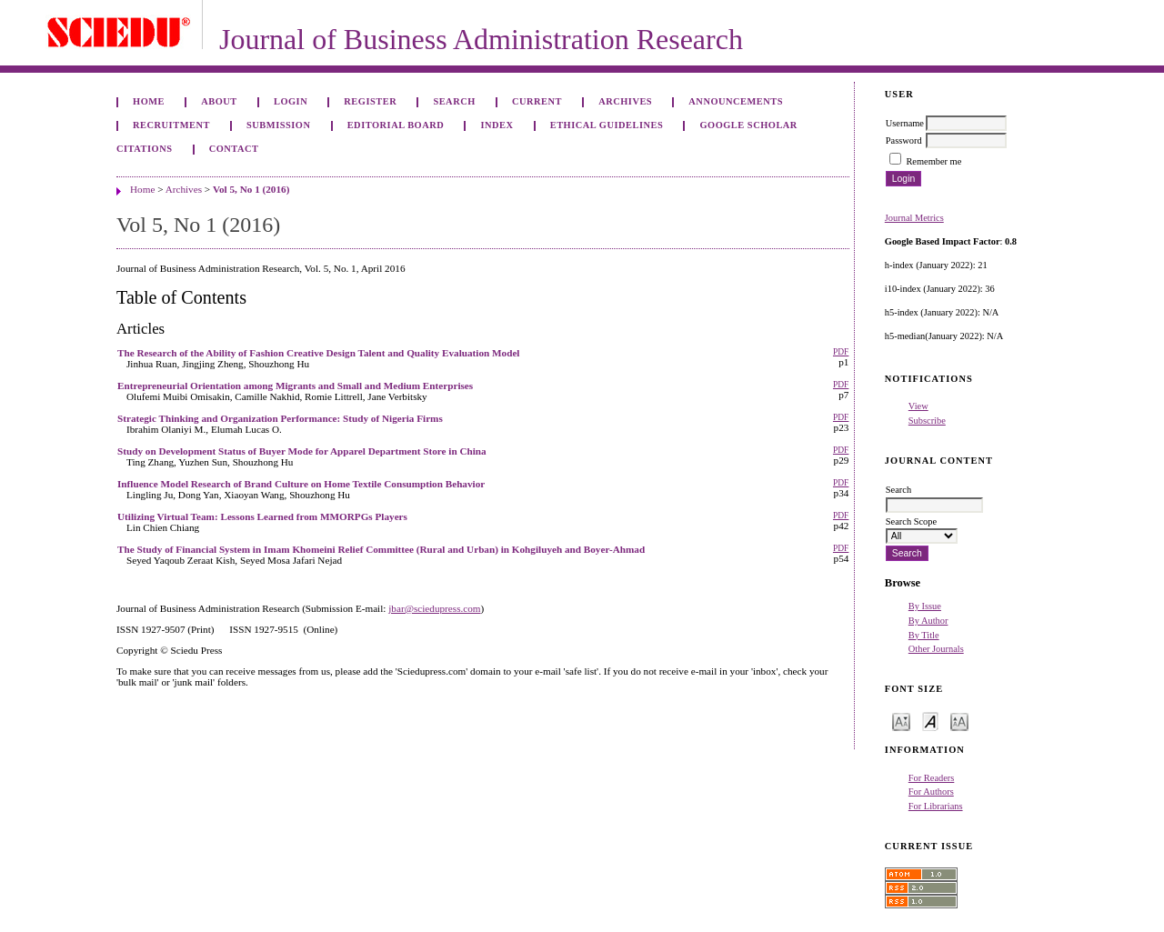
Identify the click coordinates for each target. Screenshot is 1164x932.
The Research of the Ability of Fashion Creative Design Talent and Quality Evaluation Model (318, 352)
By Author (928, 621)
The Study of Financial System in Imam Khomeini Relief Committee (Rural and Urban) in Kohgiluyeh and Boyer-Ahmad (381, 549)
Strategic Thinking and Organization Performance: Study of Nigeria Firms (280, 418)
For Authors (931, 792)
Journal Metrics (914, 218)
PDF (840, 351)
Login (290, 101)
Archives (625, 101)
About (219, 101)
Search (454, 101)
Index (496, 125)
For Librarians (935, 806)
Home (149, 101)
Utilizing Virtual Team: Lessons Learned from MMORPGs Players (262, 516)
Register (370, 101)
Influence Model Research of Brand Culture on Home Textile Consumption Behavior (301, 483)
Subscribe (927, 421)
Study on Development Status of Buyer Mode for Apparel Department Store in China (302, 451)
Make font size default (930, 720)
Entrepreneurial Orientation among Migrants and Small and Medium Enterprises (295, 385)
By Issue (924, 606)
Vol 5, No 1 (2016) (251, 189)
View (918, 406)
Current (537, 101)
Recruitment (171, 125)
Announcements (735, 101)
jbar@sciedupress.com (434, 608)
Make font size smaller (901, 720)
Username (905, 123)
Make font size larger (959, 720)
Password (904, 140)
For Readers (931, 778)
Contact (234, 149)
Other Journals (936, 649)
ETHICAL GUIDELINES (607, 125)
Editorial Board (396, 125)
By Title (923, 635)
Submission (278, 125)
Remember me (933, 161)
